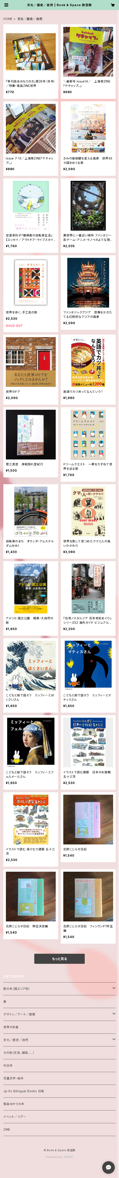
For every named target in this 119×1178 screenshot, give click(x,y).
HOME (8, 19)
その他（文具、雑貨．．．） (18, 1052)
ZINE (6, 1129)
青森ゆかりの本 (13, 1104)
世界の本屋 (11, 1027)
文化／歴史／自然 (15, 1040)
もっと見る (59, 959)
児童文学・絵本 (13, 1078)
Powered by (59, 1156)
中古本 (8, 1065)
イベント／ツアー (14, 1116)
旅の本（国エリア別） (16, 988)
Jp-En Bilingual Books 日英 (23, 1091)
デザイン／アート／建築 (19, 1014)
